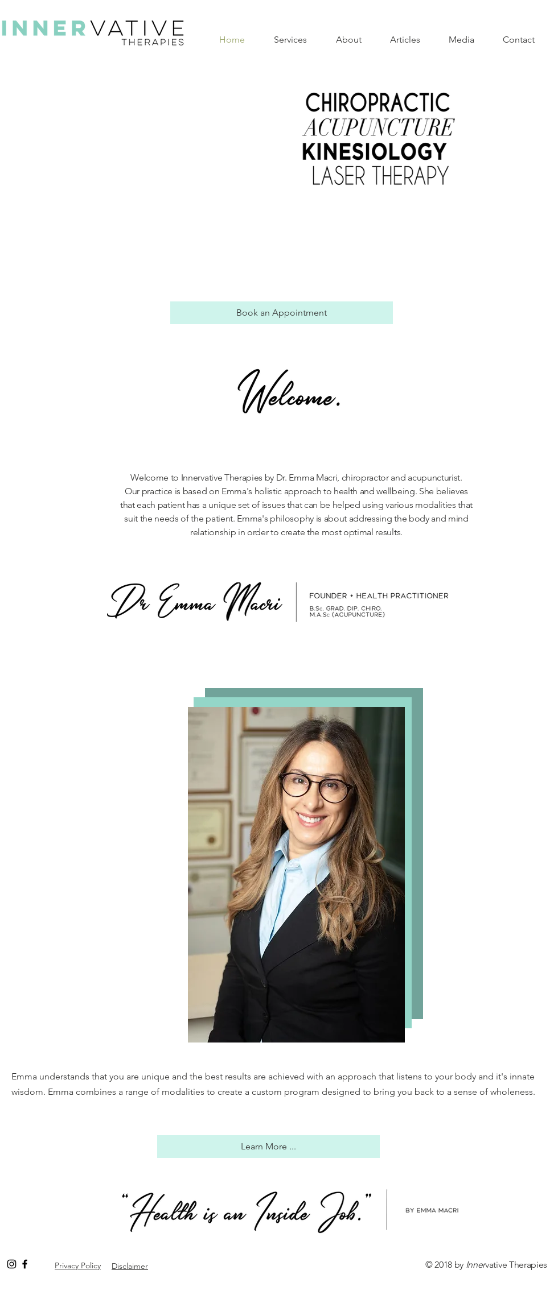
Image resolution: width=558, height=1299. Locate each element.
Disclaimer (130, 1266)
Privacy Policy (78, 1265)
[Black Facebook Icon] (25, 1264)
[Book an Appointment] (281, 312)
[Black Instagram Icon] (12, 1264)
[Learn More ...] (268, 1146)
